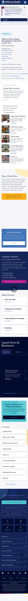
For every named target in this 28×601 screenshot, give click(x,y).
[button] (10, 393)
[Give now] (14, 417)
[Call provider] (14, 514)
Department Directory (7, 58)
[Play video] (14, 281)
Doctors (5, 478)
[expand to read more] (6, 100)
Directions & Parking (7, 54)
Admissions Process (9, 472)
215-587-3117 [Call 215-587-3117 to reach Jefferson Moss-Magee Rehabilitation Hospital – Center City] (15, 76)
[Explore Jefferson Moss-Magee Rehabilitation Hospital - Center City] (14, 196)
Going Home (7, 449)
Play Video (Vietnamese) (9, 277)
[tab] (6, 352)
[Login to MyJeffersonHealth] (14, 243)
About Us (6, 455)
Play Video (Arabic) (8, 273)
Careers (4, 60)
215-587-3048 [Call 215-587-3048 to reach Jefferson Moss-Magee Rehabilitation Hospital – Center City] (19, 78)
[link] (14, 14)
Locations (5, 19)
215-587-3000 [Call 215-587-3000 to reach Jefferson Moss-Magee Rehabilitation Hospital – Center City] (24, 73)
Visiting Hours (5, 56)
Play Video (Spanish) (8, 275)
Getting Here (7, 431)
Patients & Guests (9, 466)
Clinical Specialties (9, 460)
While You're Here (9, 437)
